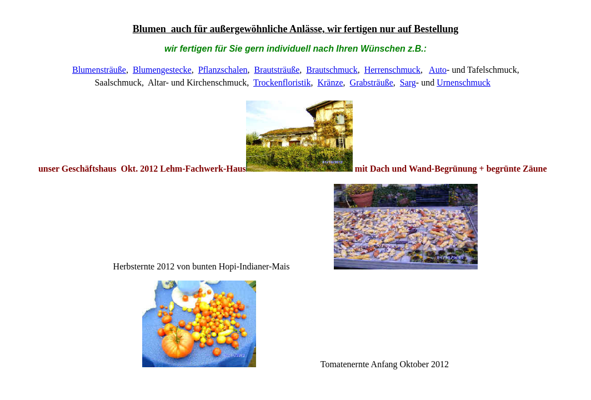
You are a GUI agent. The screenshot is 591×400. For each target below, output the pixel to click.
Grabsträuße (371, 82)
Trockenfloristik (281, 82)
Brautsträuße (276, 69)
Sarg (408, 82)
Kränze (330, 82)
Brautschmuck (331, 69)
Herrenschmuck (392, 69)
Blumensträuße (99, 69)
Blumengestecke (162, 69)
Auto (438, 69)
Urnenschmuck (463, 82)
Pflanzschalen (223, 69)
